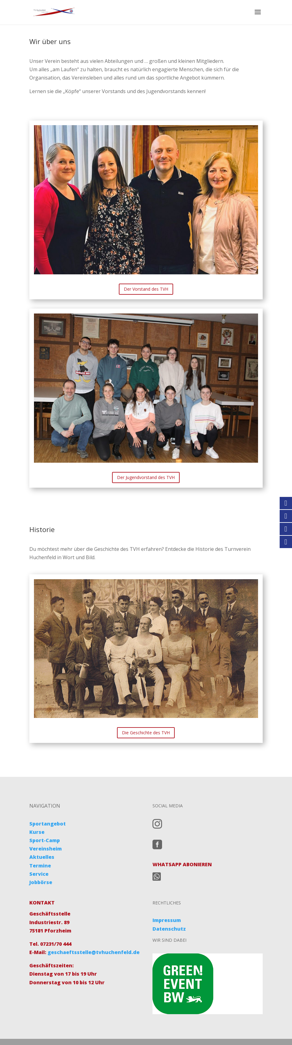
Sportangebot (47, 823)
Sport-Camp (44, 840)
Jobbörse (40, 882)
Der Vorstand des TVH (146, 289)
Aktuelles (41, 857)
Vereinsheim (45, 848)
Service (38, 874)
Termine (40, 865)
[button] (13, 1031)
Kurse (36, 832)
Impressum (166, 920)
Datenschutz (169, 928)
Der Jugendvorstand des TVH (146, 477)
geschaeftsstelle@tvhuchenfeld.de (93, 952)
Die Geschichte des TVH (146, 733)
